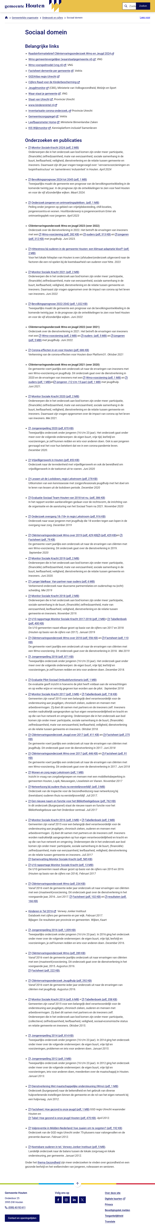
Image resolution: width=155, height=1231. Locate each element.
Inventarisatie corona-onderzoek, (49, 110)
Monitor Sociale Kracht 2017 (53, 694)
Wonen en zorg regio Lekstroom (56, 772)
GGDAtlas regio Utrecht (44, 76)
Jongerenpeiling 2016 (52, 930)
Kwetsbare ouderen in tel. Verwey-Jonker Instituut (66, 1146)
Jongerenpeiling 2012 (49, 1058)
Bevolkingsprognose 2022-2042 (57, 303)
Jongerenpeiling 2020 (51, 428)
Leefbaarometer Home (44, 122)
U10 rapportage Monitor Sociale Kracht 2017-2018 (66, 619)
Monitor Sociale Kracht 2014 (53, 999)
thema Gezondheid (49, 1162)
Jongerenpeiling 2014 (51, 1035)
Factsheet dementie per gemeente (51, 70)
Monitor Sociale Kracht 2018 (53, 595)
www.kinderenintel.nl (42, 105)
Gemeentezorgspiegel (43, 116)
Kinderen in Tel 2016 (42, 911)
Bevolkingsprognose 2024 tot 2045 (57, 179)
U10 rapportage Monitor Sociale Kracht (60, 864)
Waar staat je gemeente (44, 93)
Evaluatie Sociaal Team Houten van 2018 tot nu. (66, 497)
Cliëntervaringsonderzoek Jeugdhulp (60, 980)
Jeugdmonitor (38, 87)
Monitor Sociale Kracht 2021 (53, 272)
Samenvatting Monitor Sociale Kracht (60, 859)
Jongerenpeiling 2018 (51, 656)
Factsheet (85, 896)
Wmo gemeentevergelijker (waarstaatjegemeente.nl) (62, 59)
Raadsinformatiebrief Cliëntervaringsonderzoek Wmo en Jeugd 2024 (71, 53)
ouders (97, 234)
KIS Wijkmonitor (39, 127)
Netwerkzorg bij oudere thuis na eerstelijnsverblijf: (66, 786)
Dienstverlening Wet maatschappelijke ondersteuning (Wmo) (73, 1086)
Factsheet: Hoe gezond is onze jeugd (58, 1109)
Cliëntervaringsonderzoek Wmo (56, 883)
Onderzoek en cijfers (52, 17)
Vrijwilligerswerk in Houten (53, 460)
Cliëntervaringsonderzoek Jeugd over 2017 (63, 734)
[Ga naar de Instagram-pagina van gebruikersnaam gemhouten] (66, 1199)
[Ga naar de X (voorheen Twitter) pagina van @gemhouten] (82, 1199)
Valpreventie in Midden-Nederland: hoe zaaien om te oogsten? (75, 1128)
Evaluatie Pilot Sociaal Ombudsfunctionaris (62, 679)
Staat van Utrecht (40, 99)
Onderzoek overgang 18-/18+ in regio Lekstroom (67, 516)
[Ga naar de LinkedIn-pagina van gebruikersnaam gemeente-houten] (74, 1199)
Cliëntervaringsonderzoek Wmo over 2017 (63, 753)
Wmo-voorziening (59, 234)
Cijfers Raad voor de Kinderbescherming (54, 82)
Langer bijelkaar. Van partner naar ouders (61, 581)
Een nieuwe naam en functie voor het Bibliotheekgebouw (72, 801)
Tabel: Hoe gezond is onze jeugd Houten (62, 1118)
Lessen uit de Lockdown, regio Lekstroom (62, 478)
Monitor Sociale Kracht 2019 (53, 558)
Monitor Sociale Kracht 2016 (53, 820)
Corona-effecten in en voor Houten (58, 350)
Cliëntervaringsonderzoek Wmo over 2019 (63, 535)
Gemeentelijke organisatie (25, 17)
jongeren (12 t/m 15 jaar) (77, 382)
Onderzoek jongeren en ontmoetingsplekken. (63, 202)
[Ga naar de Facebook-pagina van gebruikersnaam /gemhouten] (58, 1199)
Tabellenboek (99, 694)
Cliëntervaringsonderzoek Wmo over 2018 (63, 637)
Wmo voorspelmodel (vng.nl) (47, 65)
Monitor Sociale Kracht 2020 (53, 396)
